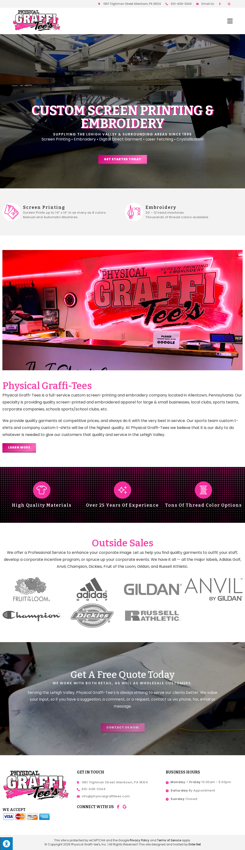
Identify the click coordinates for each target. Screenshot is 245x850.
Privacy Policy (139, 840)
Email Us (208, 4)
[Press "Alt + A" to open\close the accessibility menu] (6, 843)
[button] (122, 159)
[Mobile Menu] (230, 21)
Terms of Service (169, 840)
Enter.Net (195, 844)
